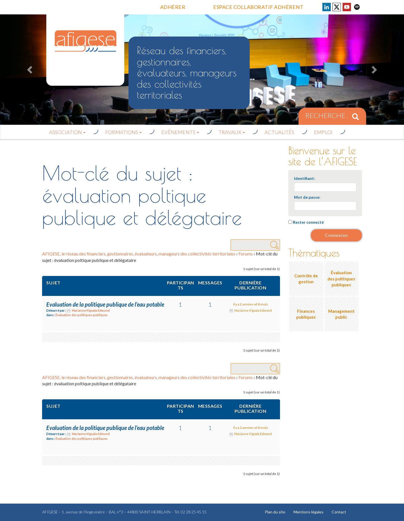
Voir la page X (336, 7)
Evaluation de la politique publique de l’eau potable (105, 304)
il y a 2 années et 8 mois (250, 304)
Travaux (232, 132)
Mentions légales (310, 511)
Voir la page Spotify (357, 7)
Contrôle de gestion (306, 278)
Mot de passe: (307, 197)
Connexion (336, 235)
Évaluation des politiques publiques (82, 315)
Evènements (180, 132)
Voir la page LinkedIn (326, 7)
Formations (123, 132)
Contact (341, 511)
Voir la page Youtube (347, 7)
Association (67, 132)
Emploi (323, 132)
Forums (245, 253)
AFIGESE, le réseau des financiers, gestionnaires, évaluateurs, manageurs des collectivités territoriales (138, 253)
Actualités (279, 132)
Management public (341, 314)
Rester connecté (308, 222)
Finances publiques (306, 314)
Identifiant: (304, 178)
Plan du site (275, 511)
